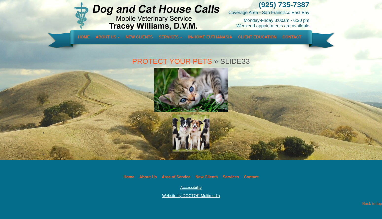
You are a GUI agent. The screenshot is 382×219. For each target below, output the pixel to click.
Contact (291, 37)
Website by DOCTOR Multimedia (191, 196)
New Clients (139, 37)
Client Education (257, 37)
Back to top (372, 204)
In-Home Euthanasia (210, 37)
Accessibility (191, 187)
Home (84, 37)
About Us (108, 37)
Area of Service (176, 177)
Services (170, 37)
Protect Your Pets (172, 61)
